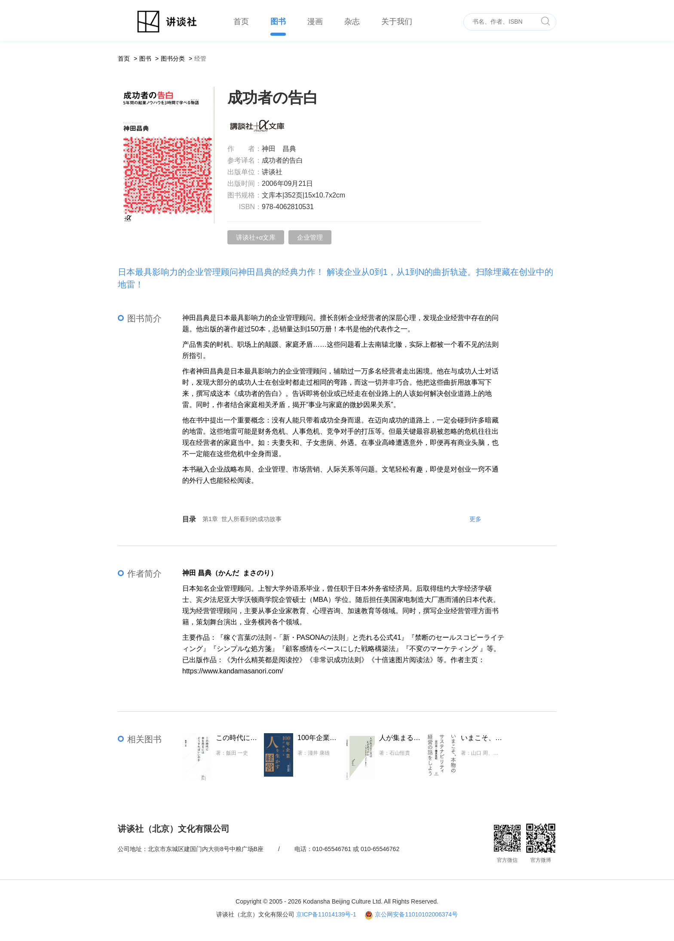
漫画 (315, 21)
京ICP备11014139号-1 (326, 914)
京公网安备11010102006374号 (416, 914)
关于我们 (396, 21)
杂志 (352, 21)
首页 (241, 21)
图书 (278, 21)
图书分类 (173, 58)
